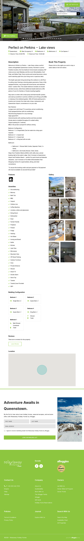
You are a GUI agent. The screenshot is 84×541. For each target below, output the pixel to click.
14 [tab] (49, 38)
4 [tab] (29, 38)
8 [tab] (37, 38)
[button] (55, 4)
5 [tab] (31, 38)
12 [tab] (45, 38)
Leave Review (15, 344)
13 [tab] (47, 38)
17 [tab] (55, 38)
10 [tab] (41, 38)
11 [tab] (43, 38)
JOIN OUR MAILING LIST (29, 437)
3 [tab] (27, 38)
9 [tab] (39, 38)
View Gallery (9, 36)
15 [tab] (51, 38)
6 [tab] (33, 38)
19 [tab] (59, 38)
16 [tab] (53, 38)
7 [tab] (35, 38)
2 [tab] (25, 38)
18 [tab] (57, 38)
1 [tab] (23, 38)
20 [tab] (61, 38)
